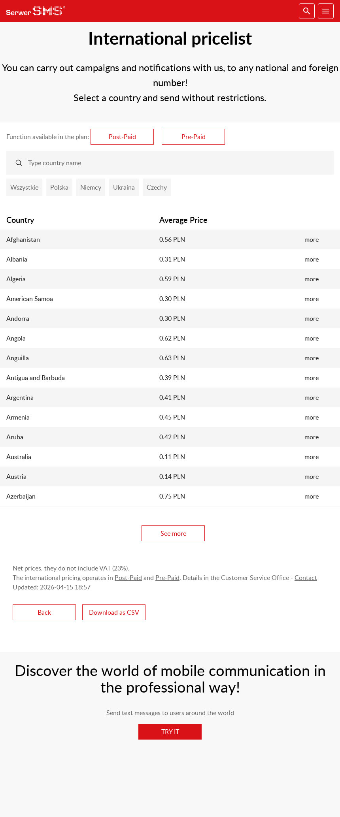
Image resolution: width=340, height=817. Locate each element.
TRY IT (170, 731)
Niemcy (90, 187)
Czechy (157, 187)
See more (173, 533)
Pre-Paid (193, 136)
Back (44, 612)
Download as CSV (114, 612)
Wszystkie (24, 187)
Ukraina (124, 187)
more (311, 239)
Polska (59, 187)
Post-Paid (122, 136)
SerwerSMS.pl (38, 11)
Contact (306, 577)
